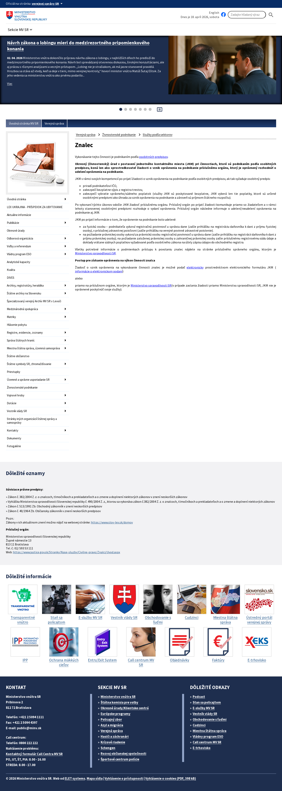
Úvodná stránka (16, 199)
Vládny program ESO (19, 254)
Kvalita (11, 270)
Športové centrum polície (120, 759)
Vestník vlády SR (17, 411)
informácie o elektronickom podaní (98, 271)
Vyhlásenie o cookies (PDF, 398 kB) (170, 778)
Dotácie (11, 403)
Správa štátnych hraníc (21, 340)
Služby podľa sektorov (157, 135)
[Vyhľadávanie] (247, 14)
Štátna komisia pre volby (119, 702)
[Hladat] (271, 14)
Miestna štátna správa (209, 731)
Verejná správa (54, 123)
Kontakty (12, 430)
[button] (20, 28)
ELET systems (75, 778)
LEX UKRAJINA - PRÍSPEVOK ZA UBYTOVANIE (34, 207)
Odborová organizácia (20, 238)
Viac (9, 84)
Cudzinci (199, 725)
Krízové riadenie (113, 742)
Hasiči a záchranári (115, 736)
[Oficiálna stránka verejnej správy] (48, 3)
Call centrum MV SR (207, 742)
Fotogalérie (14, 446)
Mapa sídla (95, 778)
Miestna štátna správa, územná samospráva (33, 348)
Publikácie (13, 223)
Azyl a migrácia (112, 725)
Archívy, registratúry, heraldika (25, 285)
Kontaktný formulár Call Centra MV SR (34, 754)
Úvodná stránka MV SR (23, 123)
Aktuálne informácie (19, 215)
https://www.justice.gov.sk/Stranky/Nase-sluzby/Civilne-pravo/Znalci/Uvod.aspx (66, 552)
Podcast (199, 697)
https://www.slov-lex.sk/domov (112, 522)
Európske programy (115, 714)
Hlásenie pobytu (17, 325)
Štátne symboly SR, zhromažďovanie (29, 364)
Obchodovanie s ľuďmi (210, 719)
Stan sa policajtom (207, 702)
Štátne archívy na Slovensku (24, 293)
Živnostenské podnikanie (22, 387)
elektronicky (195, 267)
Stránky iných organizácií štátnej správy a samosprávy (32, 420)
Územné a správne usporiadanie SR (28, 379)
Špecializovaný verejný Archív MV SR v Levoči (34, 301)
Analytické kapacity (18, 262)
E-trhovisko (202, 748)
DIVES (10, 277)
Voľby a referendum (19, 246)
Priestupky (13, 372)
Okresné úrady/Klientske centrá (125, 708)
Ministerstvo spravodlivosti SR (95, 253)
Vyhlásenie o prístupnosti (124, 778)
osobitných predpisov (153, 157)
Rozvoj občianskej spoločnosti (123, 753)
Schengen (108, 748)
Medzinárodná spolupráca (22, 309)
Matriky (11, 317)
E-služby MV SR (204, 708)
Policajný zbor (111, 719)
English (214, 13)
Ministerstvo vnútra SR (118, 697)
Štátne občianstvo (18, 356)
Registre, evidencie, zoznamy (25, 332)
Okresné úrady (16, 230)
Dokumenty (14, 438)
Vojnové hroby (15, 395)
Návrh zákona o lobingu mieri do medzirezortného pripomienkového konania (78, 46)
